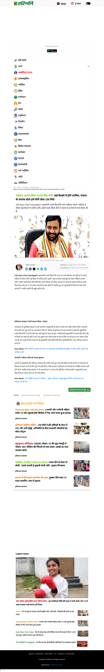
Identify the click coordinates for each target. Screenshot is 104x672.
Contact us (61, 654)
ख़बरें (18, 187)
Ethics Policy (48, 654)
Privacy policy (70, 654)
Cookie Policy (39, 654)
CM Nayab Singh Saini (51, 395)
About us (31, 654)
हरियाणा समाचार (35, 187)
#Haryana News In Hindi (30, 395)
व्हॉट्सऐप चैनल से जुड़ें (80, 390)
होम (14, 187)
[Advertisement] (58, 24)
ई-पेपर (76, 3)
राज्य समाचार (25, 187)
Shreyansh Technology (56, 665)
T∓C (55, 654)
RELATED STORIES (32, 403)
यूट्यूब (61, 3)
